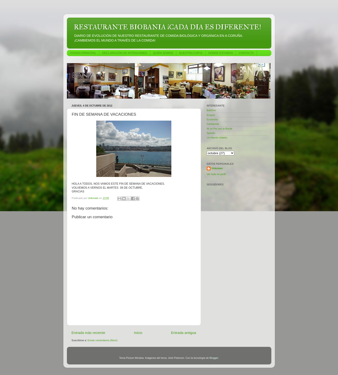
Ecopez (211, 115)
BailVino (211, 110)
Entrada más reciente (88, 333)
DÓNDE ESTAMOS (220, 53)
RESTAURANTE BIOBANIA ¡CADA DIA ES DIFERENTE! (167, 27)
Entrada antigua (183, 333)
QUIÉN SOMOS (163, 53)
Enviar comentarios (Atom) (103, 340)
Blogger (214, 357)
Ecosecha (212, 119)
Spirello (211, 133)
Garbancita (213, 123)
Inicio (138, 333)
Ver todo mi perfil (216, 174)
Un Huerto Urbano (217, 137)
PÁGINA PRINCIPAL (83, 53)
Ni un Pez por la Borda (219, 128)
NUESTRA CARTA (191, 53)
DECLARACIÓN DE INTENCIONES (124, 53)
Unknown (217, 168)
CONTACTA (246, 53)
